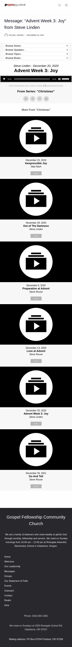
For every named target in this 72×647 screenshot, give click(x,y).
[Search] (59, 5)
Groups (8, 576)
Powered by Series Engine (36, 498)
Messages (9, 571)
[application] (36, 79)
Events (7, 586)
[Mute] (59, 78)
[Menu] (66, 5)
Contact (8, 595)
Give (6, 605)
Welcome (9, 561)
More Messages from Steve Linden (26, 85)
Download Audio (55, 85)
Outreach (9, 590)
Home (7, 557)
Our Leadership (12, 566)
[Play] (4, 78)
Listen (36, 173)
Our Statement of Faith (16, 581)
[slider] (32, 79)
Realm (7, 600)
